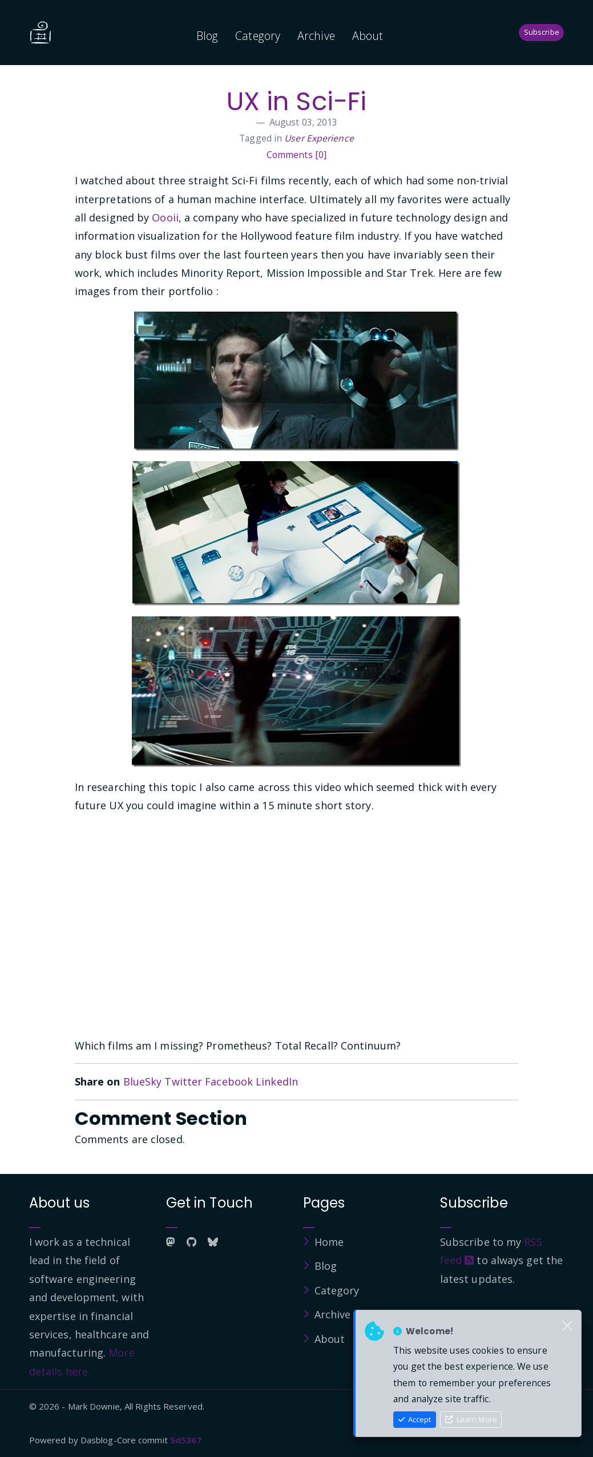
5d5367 (186, 1440)
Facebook (229, 1081)
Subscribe (541, 32)
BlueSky (142, 1081)
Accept (414, 1419)
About (368, 35)
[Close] (567, 1326)
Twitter (183, 1081)
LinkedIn (277, 1081)
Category (257, 35)
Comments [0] (296, 154)
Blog (207, 35)
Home (329, 1242)
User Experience (319, 138)
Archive (316, 35)
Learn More (471, 1419)
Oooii (165, 217)
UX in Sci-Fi (296, 101)
